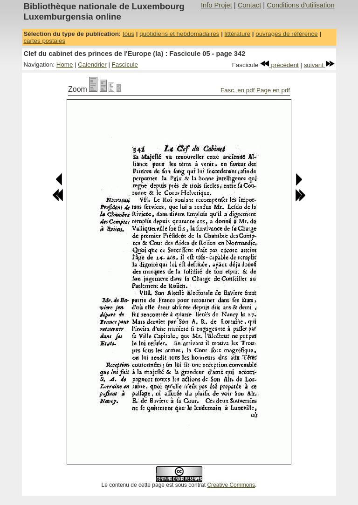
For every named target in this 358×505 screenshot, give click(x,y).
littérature (238, 33)
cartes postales (44, 40)
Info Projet (216, 5)
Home (64, 64)
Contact (250, 5)
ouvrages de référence (286, 33)
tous (128, 33)
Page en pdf (273, 90)
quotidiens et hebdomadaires (179, 33)
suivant (319, 64)
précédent (279, 64)
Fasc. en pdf (237, 90)
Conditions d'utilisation (300, 5)
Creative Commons (231, 485)
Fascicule (125, 64)
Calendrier (92, 64)
